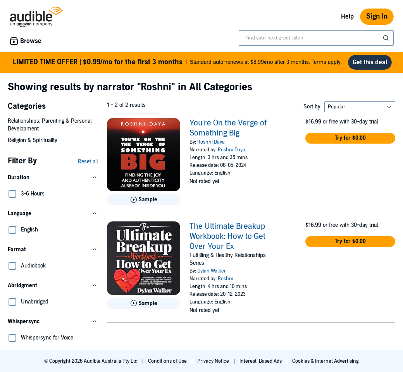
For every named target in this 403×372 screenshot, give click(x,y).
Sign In (377, 16)
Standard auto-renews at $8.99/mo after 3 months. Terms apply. (177, 62)
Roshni (225, 279)
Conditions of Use (168, 361)
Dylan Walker (211, 271)
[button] (53, 177)
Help (347, 17)
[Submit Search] (387, 38)
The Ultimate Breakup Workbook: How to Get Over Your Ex (227, 236)
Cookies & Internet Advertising (325, 361)
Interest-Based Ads (261, 361)
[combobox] (316, 38)
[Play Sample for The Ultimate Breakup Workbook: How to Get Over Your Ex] (143, 303)
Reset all (88, 161)
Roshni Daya (211, 142)
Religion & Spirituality (32, 140)
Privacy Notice (213, 361)
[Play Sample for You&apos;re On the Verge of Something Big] (143, 199)
